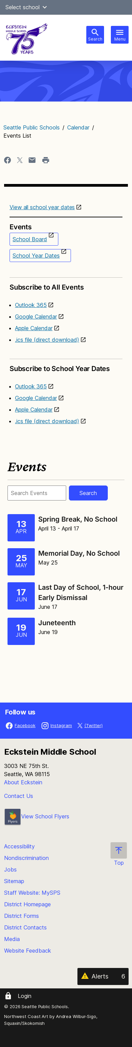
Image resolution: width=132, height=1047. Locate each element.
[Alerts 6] (103, 976)
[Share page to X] (20, 160)
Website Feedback (27, 950)
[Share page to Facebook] (7, 160)
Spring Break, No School (77, 519)
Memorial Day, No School (79, 553)
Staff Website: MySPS (32, 892)
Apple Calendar (34, 328)
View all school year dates (42, 207)
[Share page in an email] (32, 160)
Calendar (78, 127)
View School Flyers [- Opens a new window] (36, 816)
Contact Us (18, 795)
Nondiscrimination (26, 857)
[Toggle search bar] (95, 35)
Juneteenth (57, 623)
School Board (30, 239)
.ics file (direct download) (47, 339)
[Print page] (46, 160)
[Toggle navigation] (120, 35)
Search (88, 493)
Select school (27, 7)
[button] (45, 7)
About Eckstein (23, 782)
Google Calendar (36, 316)
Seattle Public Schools (31, 127)
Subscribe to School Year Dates (66, 366)
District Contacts (25, 927)
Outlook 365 (31, 305)
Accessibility (19, 846)
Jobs (10, 869)
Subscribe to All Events (66, 284)
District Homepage (27, 904)
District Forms (21, 915)
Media (12, 939)
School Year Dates (36, 255)
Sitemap (14, 881)
